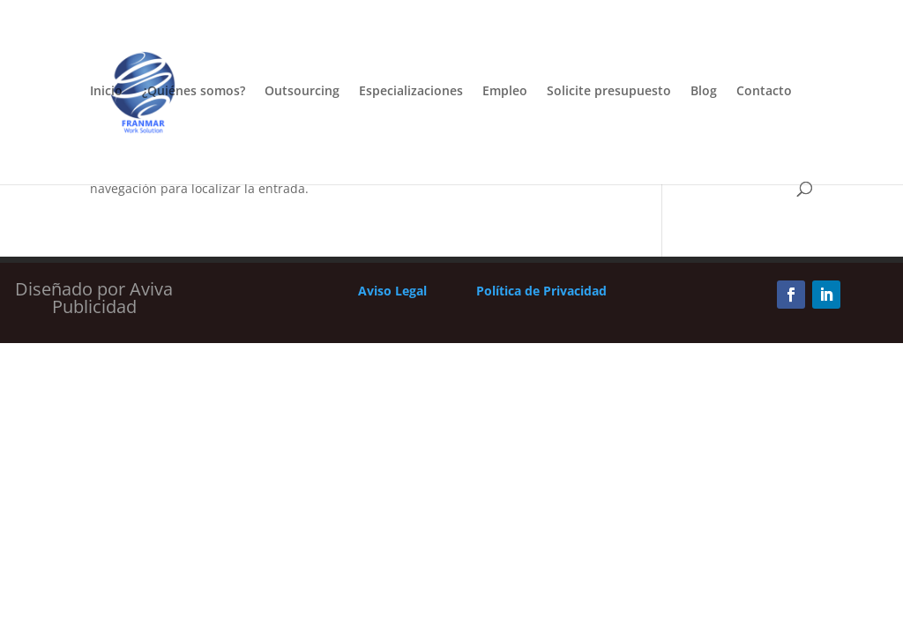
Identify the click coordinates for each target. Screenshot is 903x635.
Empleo (504, 92)
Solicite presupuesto (609, 92)
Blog (703, 92)
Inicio (106, 92)
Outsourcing (302, 92)
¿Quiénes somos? (193, 92)
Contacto (764, 92)
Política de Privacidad (541, 290)
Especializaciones (411, 92)
